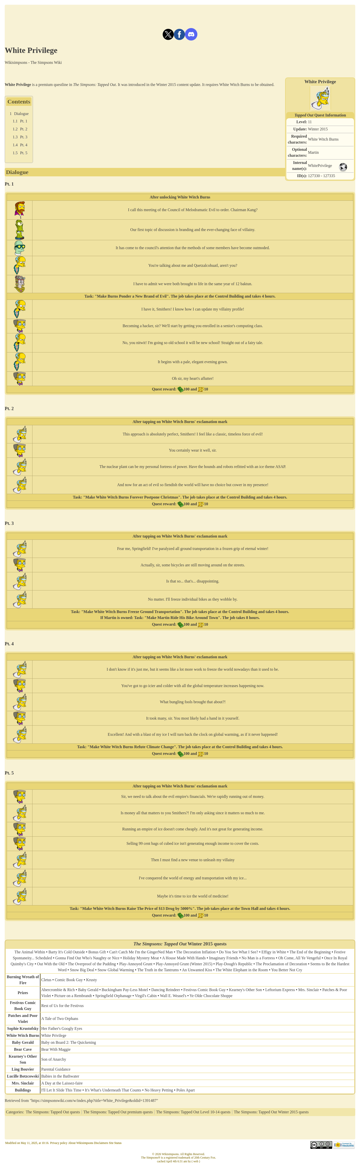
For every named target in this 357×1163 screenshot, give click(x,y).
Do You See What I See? (238, 952)
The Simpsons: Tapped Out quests (53, 1112)
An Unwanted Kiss (197, 970)
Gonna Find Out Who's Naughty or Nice (87, 958)
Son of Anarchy (53, 1059)
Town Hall (249, 908)
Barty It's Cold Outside (66, 952)
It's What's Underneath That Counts (113, 1090)
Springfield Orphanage (113, 996)
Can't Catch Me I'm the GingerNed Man (141, 952)
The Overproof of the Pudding (92, 964)
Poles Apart (185, 1090)
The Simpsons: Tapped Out (94, 84)
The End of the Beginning (310, 952)
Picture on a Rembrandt (73, 996)
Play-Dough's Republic (234, 964)
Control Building (229, 296)
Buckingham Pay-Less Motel (125, 990)
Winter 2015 (318, 129)
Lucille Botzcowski (23, 1076)
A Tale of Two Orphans (59, 1018)
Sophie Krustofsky (23, 1028)
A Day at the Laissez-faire (62, 1083)
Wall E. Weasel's (173, 996)
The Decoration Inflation (195, 952)
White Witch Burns (323, 139)
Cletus (46, 980)
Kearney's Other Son (245, 990)
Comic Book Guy (69, 980)
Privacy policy (58, 1143)
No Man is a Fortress (258, 958)
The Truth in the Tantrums (158, 970)
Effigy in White (274, 952)
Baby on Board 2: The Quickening (68, 1042)
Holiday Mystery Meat (141, 958)
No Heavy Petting (159, 1090)
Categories (14, 1112)
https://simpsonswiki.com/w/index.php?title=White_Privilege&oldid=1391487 (93, 1100)
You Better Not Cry (286, 970)
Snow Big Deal (82, 970)
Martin (313, 152)
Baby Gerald (88, 990)
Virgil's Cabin (146, 996)
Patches (14, 1015)
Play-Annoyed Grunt (135, 964)
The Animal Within (29, 952)
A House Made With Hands (184, 958)
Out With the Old (51, 964)
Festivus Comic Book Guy (204, 990)
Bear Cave (23, 1049)
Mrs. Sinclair (308, 990)
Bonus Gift (97, 952)
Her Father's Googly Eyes (61, 1028)
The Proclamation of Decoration (281, 964)
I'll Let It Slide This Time (61, 1090)
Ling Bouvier (23, 1069)
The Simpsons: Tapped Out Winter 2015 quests (271, 1112)
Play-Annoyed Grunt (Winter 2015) (184, 964)
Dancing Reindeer (165, 990)
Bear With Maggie (55, 1049)
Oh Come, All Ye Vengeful (299, 958)
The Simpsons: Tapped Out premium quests (118, 1112)
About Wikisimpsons (80, 1143)
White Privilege (53, 1035)
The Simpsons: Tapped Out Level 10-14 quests (193, 1112)
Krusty (91, 980)
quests (220, 943)
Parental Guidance (55, 1069)
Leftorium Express (280, 990)
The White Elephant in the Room (241, 970)
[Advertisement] (180, 16)
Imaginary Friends (223, 958)
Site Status (115, 1143)
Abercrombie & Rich (58, 990)
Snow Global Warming (115, 970)
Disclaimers (101, 1143)
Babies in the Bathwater (60, 1076)
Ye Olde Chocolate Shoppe (211, 996)
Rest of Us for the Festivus (62, 1006)
